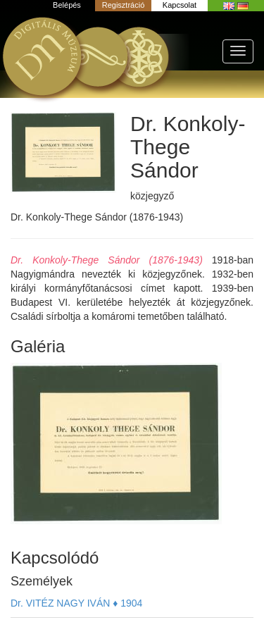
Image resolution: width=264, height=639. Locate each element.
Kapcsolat (179, 5)
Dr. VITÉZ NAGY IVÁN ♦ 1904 (76, 603)
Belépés (67, 5)
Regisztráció (123, 5)
